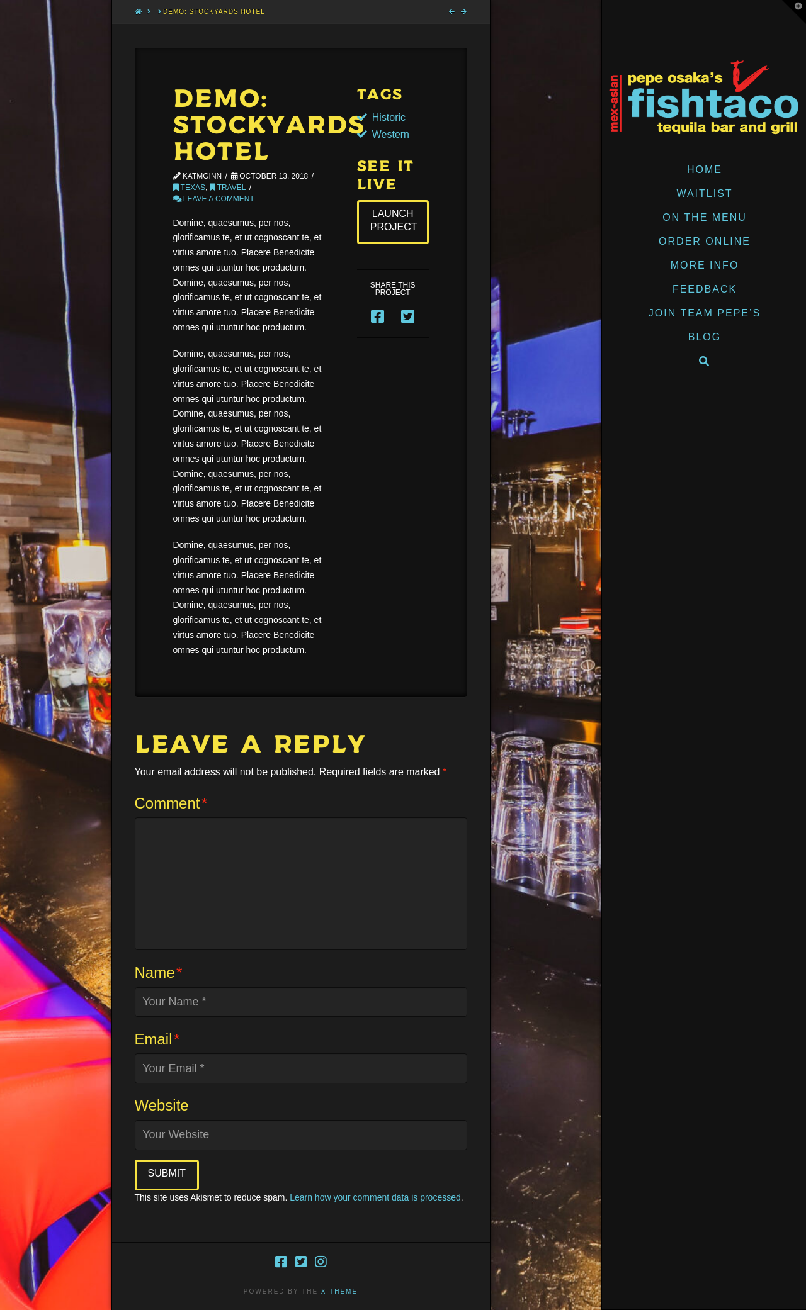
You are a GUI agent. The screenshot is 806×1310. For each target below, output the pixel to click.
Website (162, 1105)
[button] (794, 12)
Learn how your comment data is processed (375, 1197)
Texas (189, 187)
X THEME (339, 1291)
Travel (228, 187)
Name (159, 972)
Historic (389, 117)
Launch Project (393, 220)
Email (157, 1039)
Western (390, 134)
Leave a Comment (213, 198)
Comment (171, 803)
